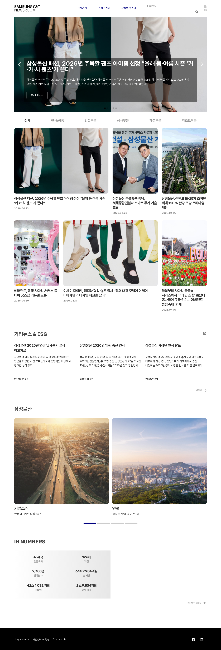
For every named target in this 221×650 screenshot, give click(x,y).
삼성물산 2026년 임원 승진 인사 (102, 345)
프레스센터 (104, 8)
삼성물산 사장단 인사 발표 (163, 345)
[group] (110, 64)
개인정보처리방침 (41, 639)
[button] (105, 108)
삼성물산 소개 (128, 8)
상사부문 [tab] (123, 120)
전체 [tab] (27, 120)
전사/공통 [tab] (57, 120)
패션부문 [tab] (155, 120)
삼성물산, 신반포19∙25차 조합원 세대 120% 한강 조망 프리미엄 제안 (184, 203)
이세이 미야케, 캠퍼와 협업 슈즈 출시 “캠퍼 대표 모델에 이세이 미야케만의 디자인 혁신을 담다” (105, 293)
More (198, 390)
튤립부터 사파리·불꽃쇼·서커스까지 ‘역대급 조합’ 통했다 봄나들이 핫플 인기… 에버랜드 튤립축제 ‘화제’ (183, 297)
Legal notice (22, 639)
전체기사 (82, 8)
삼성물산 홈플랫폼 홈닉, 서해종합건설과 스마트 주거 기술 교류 (135, 203)
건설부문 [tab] (90, 120)
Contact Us (59, 639)
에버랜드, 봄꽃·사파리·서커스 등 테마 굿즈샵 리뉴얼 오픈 (35, 293)
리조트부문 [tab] (189, 120)
